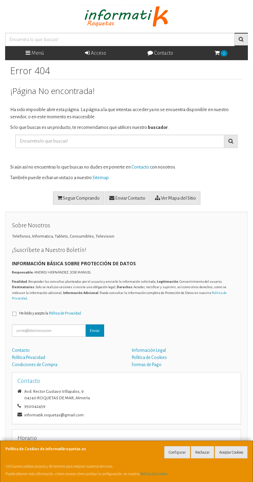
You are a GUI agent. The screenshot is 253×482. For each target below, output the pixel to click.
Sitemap (101, 177)
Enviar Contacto (127, 198)
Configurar (177, 452)
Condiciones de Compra (34, 364)
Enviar (95, 331)
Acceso (95, 53)
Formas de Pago (146, 364)
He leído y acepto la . (50, 313)
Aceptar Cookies (231, 452)
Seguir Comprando (78, 198)
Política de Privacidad (65, 313)
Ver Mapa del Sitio (175, 198)
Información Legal (149, 350)
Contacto (160, 53)
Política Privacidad (28, 357)
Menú (35, 53)
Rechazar (202, 452)
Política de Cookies (154, 474)
